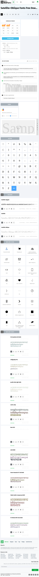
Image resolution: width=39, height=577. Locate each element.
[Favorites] (4, 14)
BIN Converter (33, 555)
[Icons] (16, 14)
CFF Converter (18, 556)
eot (17, 25)
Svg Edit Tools (10, 554)
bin (3, 30)
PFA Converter (25, 555)
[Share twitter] (33, 14)
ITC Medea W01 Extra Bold (16, 517)
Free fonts (6, 2)
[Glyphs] (10, 14)
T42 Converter (25, 556)
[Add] (2, 14)
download (10, 38)
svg (12, 25)
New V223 (12, 427)
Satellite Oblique (5, 227)
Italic (7, 45)
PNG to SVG (3, 554)
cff (17, 30)
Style (16, 542)
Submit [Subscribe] (35, 570)
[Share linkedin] (37, 14)
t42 (3, 33)
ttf (3, 25)
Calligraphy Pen (14, 359)
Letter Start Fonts (29, 542)
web (8, 25)
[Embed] (11, 209)
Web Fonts (6, 542)
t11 (8, 33)
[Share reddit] (30, 14)
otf (12, 28)
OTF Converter (25, 554)
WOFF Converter (11, 555)
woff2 (8, 28)
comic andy (13, 404)
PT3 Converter (3, 556)
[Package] (13, 14)
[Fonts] (18, 14)
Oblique (11, 52)
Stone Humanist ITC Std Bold (17, 472)
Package (23, 542)
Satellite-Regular (5, 199)
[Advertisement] (30, 27)
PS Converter (10, 556)
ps (12, 30)
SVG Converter (33, 554)
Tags (19, 542)
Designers (11, 542)
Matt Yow (8, 50)
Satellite (7, 52)
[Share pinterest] (35, 14)
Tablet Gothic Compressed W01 (17, 495)
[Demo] (7, 14)
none (17, 33)
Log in (33, 2)
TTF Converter (18, 554)
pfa (17, 28)
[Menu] (21, 2)
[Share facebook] (28, 14)
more (14, 188)
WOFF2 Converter (19, 555)
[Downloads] (7, 209)
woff (4, 28)
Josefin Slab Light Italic (15, 382)
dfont (13, 33)
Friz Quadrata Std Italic (15, 337)
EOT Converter (3, 555)
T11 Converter (33, 556)
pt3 (8, 30)
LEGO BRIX (12, 450)
